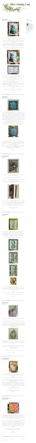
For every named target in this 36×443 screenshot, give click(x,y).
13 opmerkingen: (8, 300)
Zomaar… (3, 304)
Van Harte (3, 157)
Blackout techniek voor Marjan (7, 98)
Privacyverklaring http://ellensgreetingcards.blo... (30, 20)
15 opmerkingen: (8, 436)
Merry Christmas (5, 399)
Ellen (30, 23)
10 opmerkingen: (8, 94)
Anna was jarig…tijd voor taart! (7, 20)
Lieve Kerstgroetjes (5, 359)
